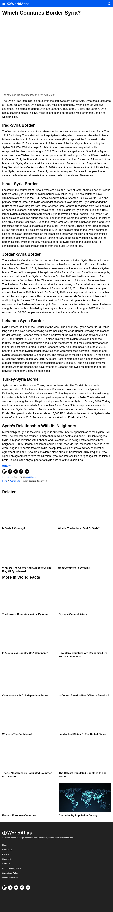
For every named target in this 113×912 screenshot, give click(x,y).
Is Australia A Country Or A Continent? (25, 653)
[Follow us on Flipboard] (4, 887)
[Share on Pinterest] (21, 471)
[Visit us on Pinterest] (22, 887)
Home (5, 845)
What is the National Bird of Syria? (79, 528)
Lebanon (10, 321)
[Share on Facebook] (10, 471)
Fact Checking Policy (11, 868)
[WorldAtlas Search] (109, 3)
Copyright (6, 859)
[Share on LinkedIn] (27, 471)
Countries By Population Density (78, 815)
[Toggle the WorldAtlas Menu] (3, 3)
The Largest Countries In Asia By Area (25, 614)
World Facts (30, 477)
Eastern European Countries (19, 815)
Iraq (6, 125)
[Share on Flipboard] (4, 471)
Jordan (8, 254)
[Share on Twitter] (15, 471)
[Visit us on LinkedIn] (28, 887)
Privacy (5, 854)
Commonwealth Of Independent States (25, 695)
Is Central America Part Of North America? (84, 695)
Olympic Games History (73, 614)
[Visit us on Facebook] (10, 887)
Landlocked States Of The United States (82, 734)
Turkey (8, 379)
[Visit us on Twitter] (16, 887)
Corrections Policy (10, 873)
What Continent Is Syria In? (74, 567)
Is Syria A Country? (13, 528)
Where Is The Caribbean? (17, 734)
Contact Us (7, 850)
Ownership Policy (10, 878)
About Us (6, 863)
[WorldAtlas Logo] (19, 3)
